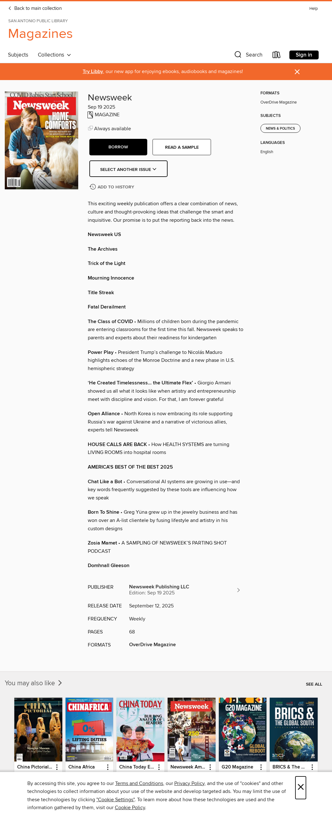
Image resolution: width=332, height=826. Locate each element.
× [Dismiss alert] (297, 72)
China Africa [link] (81, 767)
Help (313, 8)
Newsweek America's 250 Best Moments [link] (188, 767)
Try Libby (93, 71)
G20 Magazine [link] (237, 767)
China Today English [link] (137, 767)
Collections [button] (54, 54)
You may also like (34, 683)
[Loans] (276, 56)
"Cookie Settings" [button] (115, 799)
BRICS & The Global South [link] (291, 767)
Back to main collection (35, 8)
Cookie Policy (130, 807)
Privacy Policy (189, 783)
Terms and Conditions (139, 783)
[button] (247, 56)
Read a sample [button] (182, 147)
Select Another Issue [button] (128, 170)
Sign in (304, 54)
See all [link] (314, 684)
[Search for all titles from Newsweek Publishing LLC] (185, 590)
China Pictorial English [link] (35, 767)
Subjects (18, 54)
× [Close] (301, 788)
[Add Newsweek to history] (112, 187)
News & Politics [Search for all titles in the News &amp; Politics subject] (280, 128)
